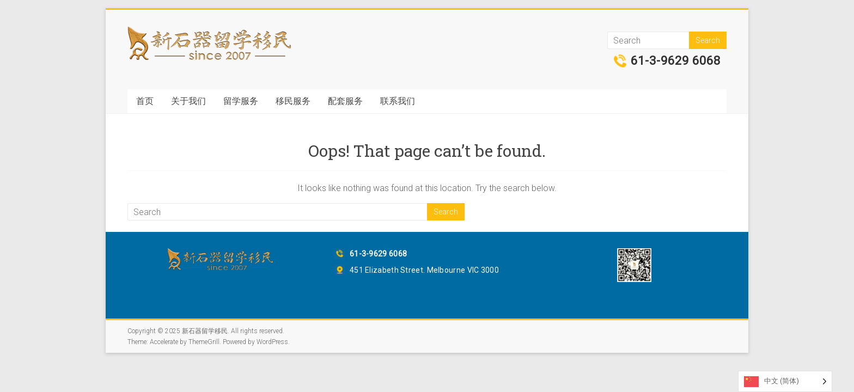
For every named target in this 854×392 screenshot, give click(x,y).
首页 (145, 101)
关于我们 (188, 101)
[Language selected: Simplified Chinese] (785, 381)
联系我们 (397, 101)
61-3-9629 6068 (676, 61)
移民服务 (293, 101)
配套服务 (345, 101)
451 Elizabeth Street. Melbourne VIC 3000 (424, 270)
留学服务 (240, 101)
